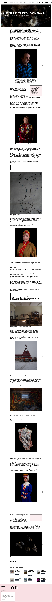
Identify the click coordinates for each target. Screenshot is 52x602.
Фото (17, 574)
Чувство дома (31, 2)
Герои (21, 2)
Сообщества (16, 2)
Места (11, 2)
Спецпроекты (25, 2)
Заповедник (4, 2)
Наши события (3, 590)
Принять (3, 599)
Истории (30, 575)
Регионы (36, 2)
